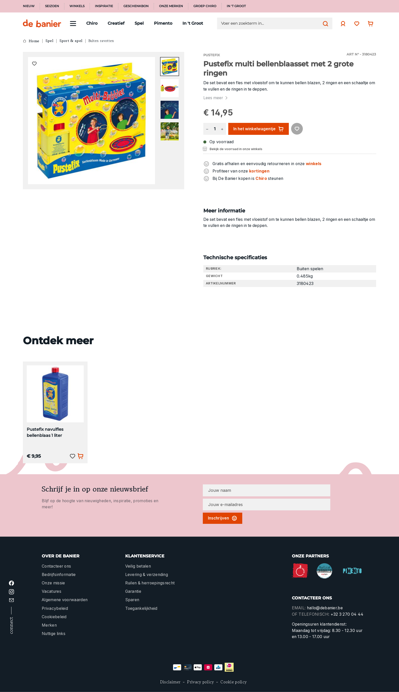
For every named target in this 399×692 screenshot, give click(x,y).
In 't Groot (236, 6)
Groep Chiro (204, 6)
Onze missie (53, 583)
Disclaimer (170, 682)
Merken (49, 625)
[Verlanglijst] (355, 23)
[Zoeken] (324, 23)
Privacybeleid (55, 608)
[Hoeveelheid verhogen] (222, 129)
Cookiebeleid (54, 616)
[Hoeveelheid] (214, 129)
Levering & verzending (146, 574)
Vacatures (51, 591)
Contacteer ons (56, 566)
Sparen (132, 599)
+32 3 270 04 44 (347, 614)
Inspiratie (104, 6)
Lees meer (216, 97)
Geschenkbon (136, 6)
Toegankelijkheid (141, 608)
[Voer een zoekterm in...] (270, 23)
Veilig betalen (138, 566)
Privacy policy (200, 682)
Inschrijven (222, 518)
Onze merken (171, 6)
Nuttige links (53, 633)
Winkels (76, 6)
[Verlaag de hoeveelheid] (207, 129)
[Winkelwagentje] (369, 23)
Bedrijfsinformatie (59, 574)
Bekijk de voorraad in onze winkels (236, 149)
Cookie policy (233, 682)
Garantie (133, 591)
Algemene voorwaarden (65, 599)
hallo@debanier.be (325, 608)
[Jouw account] (341, 24)
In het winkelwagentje (258, 129)
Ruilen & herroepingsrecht (150, 583)
